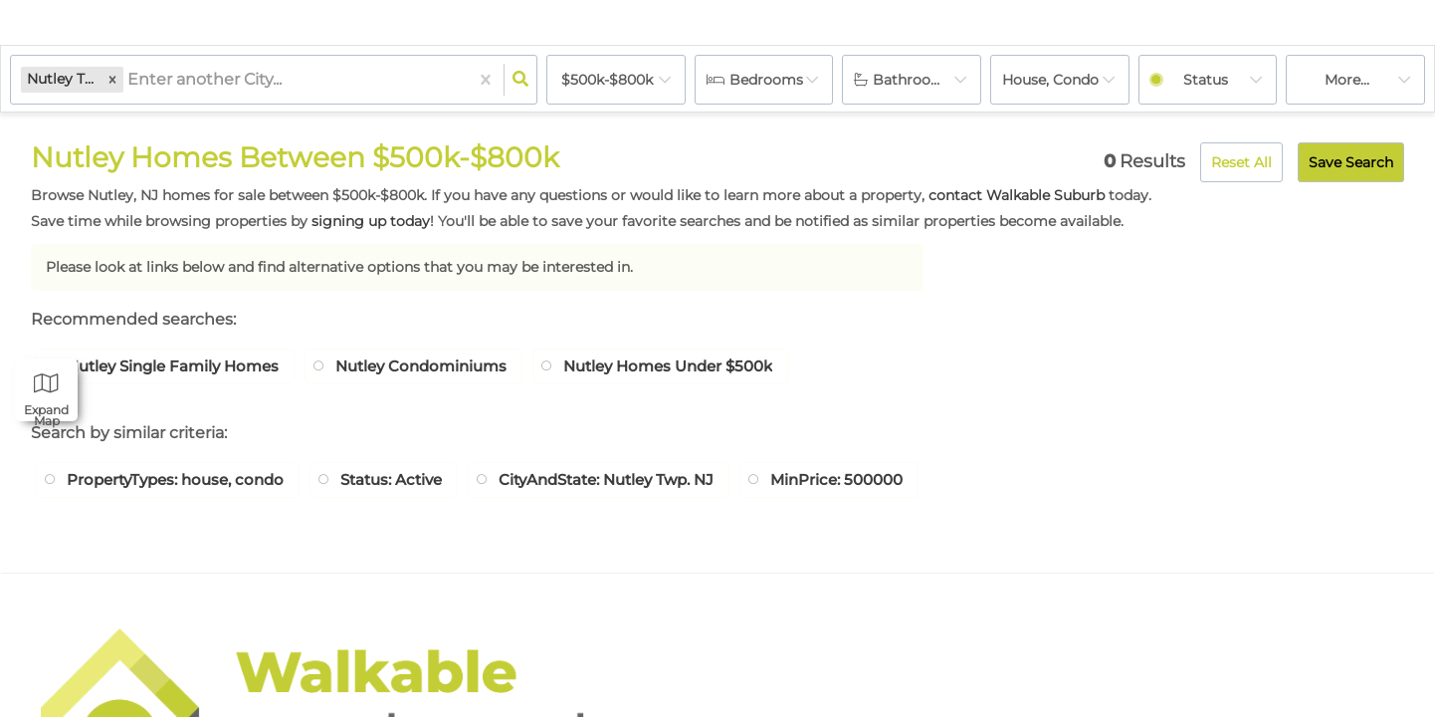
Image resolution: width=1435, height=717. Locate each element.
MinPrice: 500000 (888, 482)
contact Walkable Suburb (1016, 195)
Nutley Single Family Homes (180, 367)
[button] (112, 79)
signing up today (370, 221)
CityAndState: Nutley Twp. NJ (642, 482)
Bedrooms (766, 80)
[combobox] (129, 80)
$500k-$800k (607, 80)
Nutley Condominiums (441, 367)
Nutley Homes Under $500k (702, 367)
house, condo (1050, 80)
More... (1347, 80)
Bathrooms (912, 80)
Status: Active (413, 482)
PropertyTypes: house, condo (184, 482)
